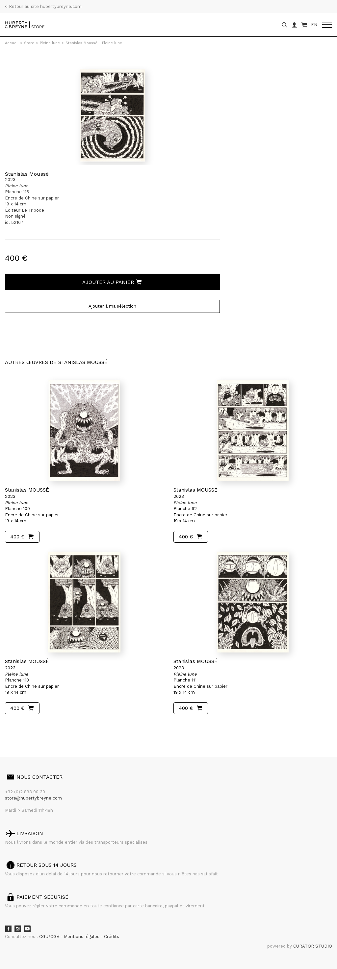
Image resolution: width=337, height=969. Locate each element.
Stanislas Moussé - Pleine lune (93, 43)
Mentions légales (82, 936)
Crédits (111, 936)
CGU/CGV (50, 936)
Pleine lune (50, 43)
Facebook (8, 928)
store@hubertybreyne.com (33, 798)
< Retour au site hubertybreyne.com (43, 6)
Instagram (17, 928)
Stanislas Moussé (27, 174)
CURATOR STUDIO (312, 946)
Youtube (27, 928)
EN (314, 24)
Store (29, 43)
